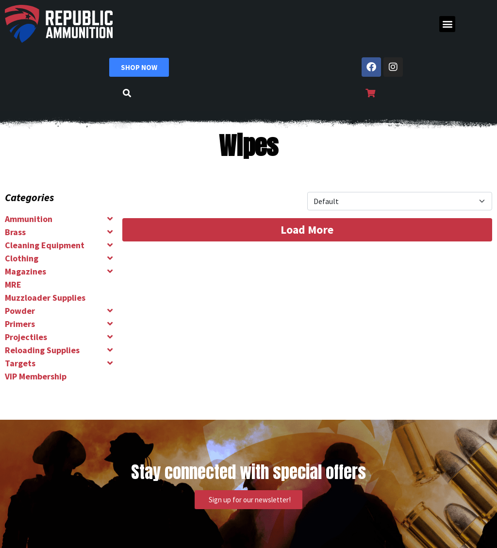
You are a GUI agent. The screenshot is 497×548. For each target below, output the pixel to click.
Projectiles (26, 336)
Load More (307, 229)
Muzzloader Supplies (45, 297)
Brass (15, 232)
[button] (447, 24)
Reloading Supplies (42, 350)
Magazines (25, 271)
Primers (20, 323)
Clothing (21, 258)
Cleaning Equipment (44, 245)
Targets (20, 363)
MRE (13, 284)
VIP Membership (35, 376)
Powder (20, 310)
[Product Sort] (399, 201)
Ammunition (28, 218)
